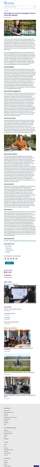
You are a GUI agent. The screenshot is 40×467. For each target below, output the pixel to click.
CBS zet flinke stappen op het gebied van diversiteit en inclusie (22, 240)
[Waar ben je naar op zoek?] (20, 6)
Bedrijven (6, 430)
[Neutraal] (10, 258)
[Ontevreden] (8, 258)
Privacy (5, 437)
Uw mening (36, 466)
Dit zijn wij (6, 448)
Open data (6, 414)
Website (5, 460)
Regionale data (7, 419)
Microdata (6, 415)
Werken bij (6, 451)
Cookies (5, 464)
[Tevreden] (13, 258)
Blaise (5, 424)
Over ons (6, 10)
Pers (5, 446)
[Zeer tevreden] (16, 258)
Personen (6, 435)
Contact (5, 444)
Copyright (6, 462)
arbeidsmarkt (8, 248)
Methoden (6, 422)
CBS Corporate (9, 246)
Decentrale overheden (8, 433)
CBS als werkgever (9, 250)
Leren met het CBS (7, 453)
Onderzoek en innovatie (8, 449)
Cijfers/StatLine (7, 410)
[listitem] (4, 272)
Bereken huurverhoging (8, 412)
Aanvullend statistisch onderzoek (10, 417)
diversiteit (8, 252)
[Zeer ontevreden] (5, 258)
